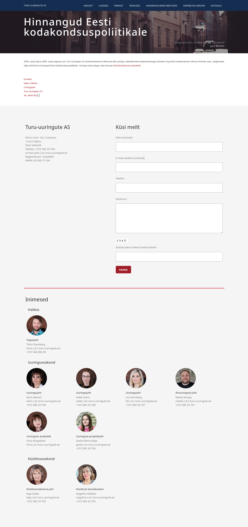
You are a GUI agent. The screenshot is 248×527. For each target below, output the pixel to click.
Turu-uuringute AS (35, 5)
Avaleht (88, 5)
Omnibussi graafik (194, 5)
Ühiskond (218, 42)
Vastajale (216, 5)
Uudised (103, 5)
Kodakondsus (202, 42)
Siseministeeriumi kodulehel (127, 65)
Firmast (118, 5)
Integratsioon (183, 42)
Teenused (134, 5)
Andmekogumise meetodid (161, 5)
